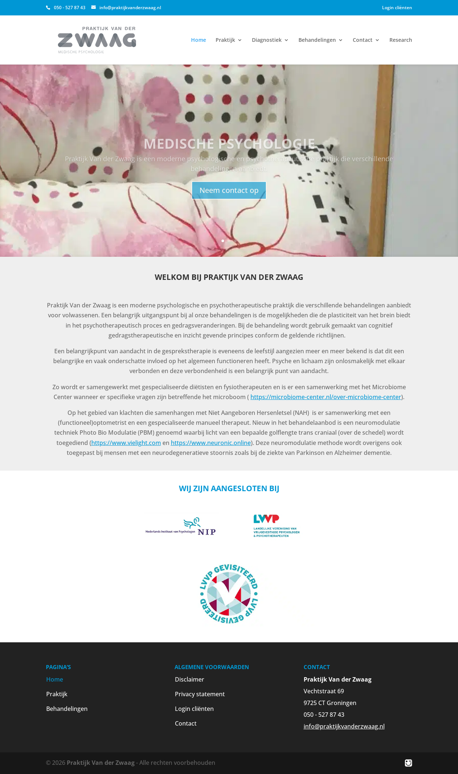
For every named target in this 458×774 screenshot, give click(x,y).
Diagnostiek (267, 40)
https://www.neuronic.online (211, 443)
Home (198, 40)
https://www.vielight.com (126, 443)
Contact (363, 40)
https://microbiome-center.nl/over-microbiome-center (325, 397)
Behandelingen (317, 40)
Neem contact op (229, 200)
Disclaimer (189, 679)
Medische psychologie (229, 153)
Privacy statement (200, 694)
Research (400, 40)
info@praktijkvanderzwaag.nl (344, 726)
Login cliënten (397, 7)
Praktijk (225, 40)
